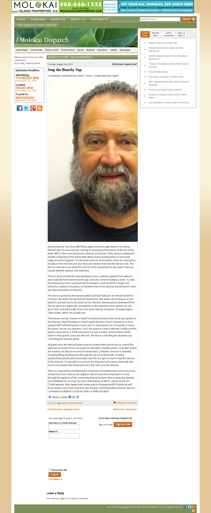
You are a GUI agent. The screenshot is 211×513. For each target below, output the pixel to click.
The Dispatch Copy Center (36, 25)
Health (113, 50)
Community (36, 50)
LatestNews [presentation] (145, 34)
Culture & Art (51, 50)
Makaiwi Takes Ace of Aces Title (162, 43)
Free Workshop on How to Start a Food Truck (168, 102)
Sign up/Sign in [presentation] (181, 34)
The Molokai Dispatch (76, 37)
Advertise (58, 19)
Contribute (99, 19)
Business (90, 50)
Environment (67, 50)
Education (102, 50)
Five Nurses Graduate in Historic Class (165, 77)
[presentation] (64, 452)
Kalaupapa (125, 50)
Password (52, 432)
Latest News (21, 50)
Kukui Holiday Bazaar (158, 72)
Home (21, 19)
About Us (78, 19)
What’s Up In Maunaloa (124, 409)
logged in (63, 498)
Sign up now (123, 424)
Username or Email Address (62, 423)
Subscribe (38, 19)
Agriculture (58, 57)
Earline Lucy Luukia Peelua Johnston (165, 90)
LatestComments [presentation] (168, 34)
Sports (80, 50)
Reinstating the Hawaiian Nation (64, 409)
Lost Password (55, 479)
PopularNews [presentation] (156, 34)
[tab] (145, 34)
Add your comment (125, 403)
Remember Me (57, 469)
